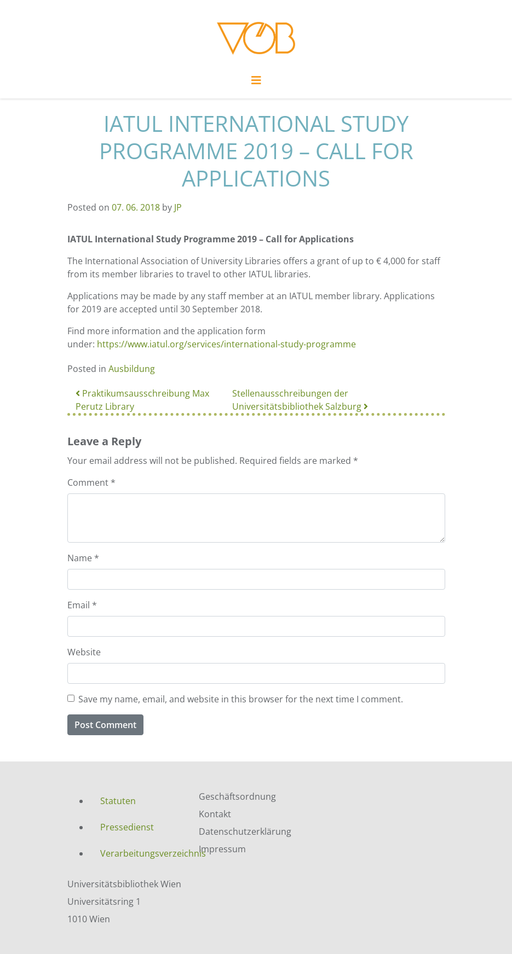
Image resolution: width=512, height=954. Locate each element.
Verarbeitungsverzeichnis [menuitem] (141, 853)
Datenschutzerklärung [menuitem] (245, 831)
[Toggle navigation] (256, 83)
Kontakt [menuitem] (215, 814)
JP (178, 207)
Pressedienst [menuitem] (127, 827)
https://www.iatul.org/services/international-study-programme (226, 344)
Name (83, 558)
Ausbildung (131, 369)
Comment (91, 482)
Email (82, 605)
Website (84, 652)
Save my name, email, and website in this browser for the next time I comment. (240, 699)
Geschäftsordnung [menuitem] (237, 796)
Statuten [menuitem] (118, 801)
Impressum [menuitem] (222, 849)
